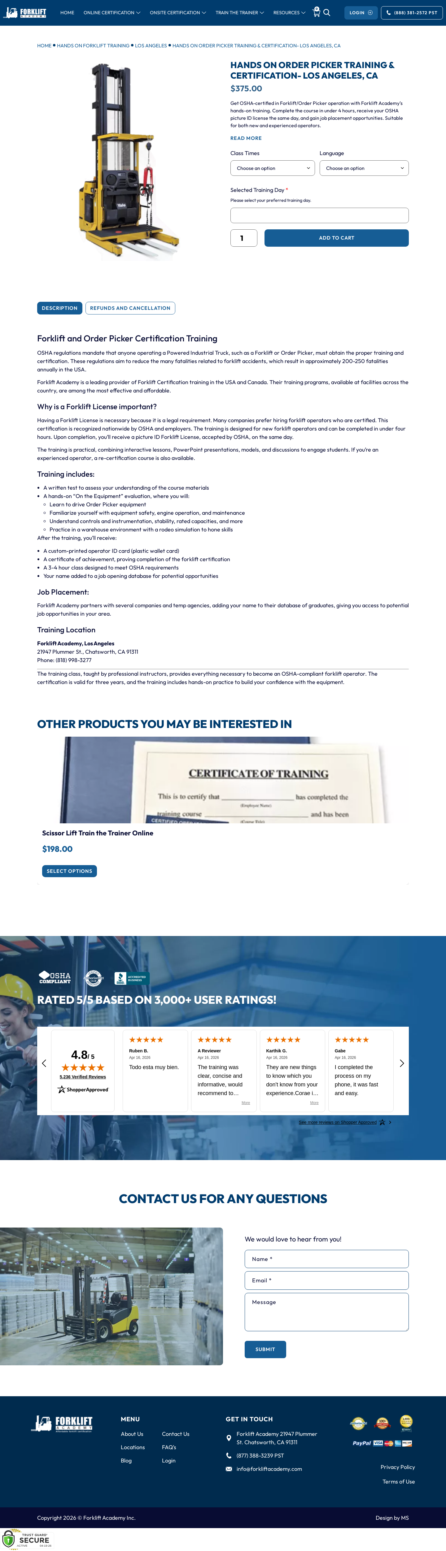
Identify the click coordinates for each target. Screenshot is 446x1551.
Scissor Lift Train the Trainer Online (97, 833)
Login (169, 1460)
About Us (132, 1433)
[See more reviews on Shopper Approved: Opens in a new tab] (338, 1122)
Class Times (245, 153)
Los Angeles (151, 45)
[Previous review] (44, 1064)
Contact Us (176, 1433)
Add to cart (337, 238)
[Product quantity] (243, 238)
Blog (126, 1460)
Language (332, 153)
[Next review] (402, 1064)
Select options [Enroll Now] (69, 871)
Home (44, 45)
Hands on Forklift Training (93, 45)
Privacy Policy (398, 1467)
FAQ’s (169, 1447)
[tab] (59, 308)
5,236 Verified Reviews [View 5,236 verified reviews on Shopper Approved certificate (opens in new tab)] (83, 1076)
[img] (83, 1067)
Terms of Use (399, 1481)
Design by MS (392, 1517)
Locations (133, 1447)
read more (246, 138)
